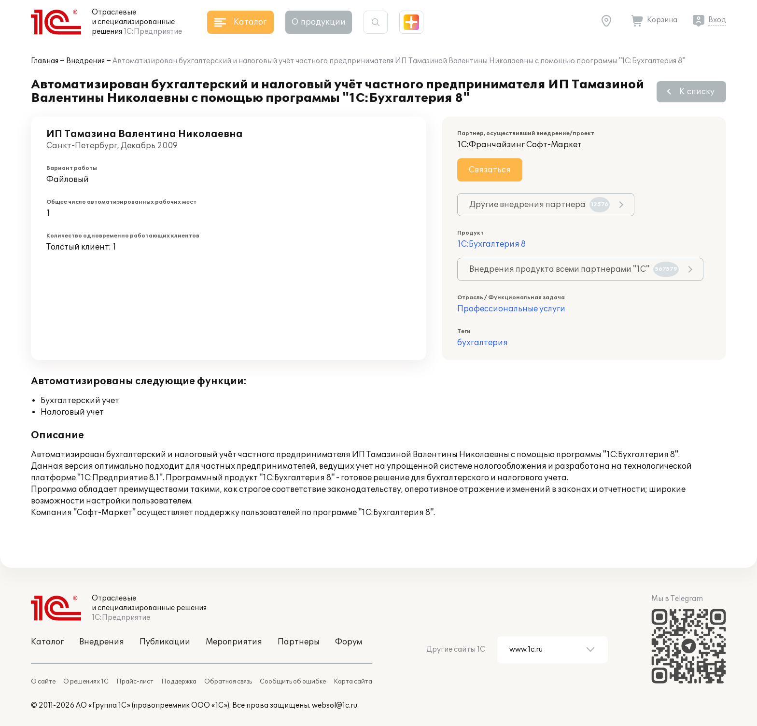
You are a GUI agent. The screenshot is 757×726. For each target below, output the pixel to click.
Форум (348, 642)
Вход (717, 20)
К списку (697, 92)
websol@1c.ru (334, 705)
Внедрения (85, 61)
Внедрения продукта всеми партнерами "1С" (574, 269)
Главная (44, 61)
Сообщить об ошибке (293, 681)
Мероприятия (234, 642)
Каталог (47, 642)
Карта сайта (353, 681)
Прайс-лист (135, 681)
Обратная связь (228, 681)
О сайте (43, 681)
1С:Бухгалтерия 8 (491, 244)
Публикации (165, 642)
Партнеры (299, 642)
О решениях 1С (86, 681)
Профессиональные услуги (511, 309)
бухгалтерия (482, 343)
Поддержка (178, 681)
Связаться (490, 170)
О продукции (319, 22)
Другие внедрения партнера (539, 204)
